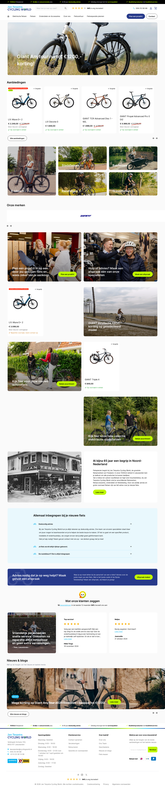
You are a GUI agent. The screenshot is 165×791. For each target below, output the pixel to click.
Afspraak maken (143, 577)
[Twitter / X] (86, 775)
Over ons (67, 16)
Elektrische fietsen (20, 16)
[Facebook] (78, 775)
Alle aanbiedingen (17, 138)
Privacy (106, 784)
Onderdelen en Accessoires (49, 16)
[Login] (151, 8)
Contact (152, 16)
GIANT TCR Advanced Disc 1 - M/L (97, 120)
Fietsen (33, 16)
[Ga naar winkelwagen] (155, 8)
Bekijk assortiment (66, 384)
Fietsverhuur (78, 16)
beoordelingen (65, 605)
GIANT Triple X (92, 379)
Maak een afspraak (142, 274)
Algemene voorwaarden (121, 784)
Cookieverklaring (93, 784)
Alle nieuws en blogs (18, 714)
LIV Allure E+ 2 (15, 119)
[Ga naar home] (8, 16)
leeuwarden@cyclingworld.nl (21, 749)
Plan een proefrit (135, 16)
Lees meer (100, 492)
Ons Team (103, 743)
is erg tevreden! (95, 8)
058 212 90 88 (141, 8)
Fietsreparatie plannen (95, 16)
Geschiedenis (104, 747)
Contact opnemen (75, 740)
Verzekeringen (73, 743)
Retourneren (73, 747)
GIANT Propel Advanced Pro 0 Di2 (135, 118)
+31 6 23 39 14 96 (17, 754)
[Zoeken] (66, 8)
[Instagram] (82, 775)
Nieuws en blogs (105, 751)
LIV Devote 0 (51, 122)
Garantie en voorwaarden (78, 751)
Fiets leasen (103, 754)
